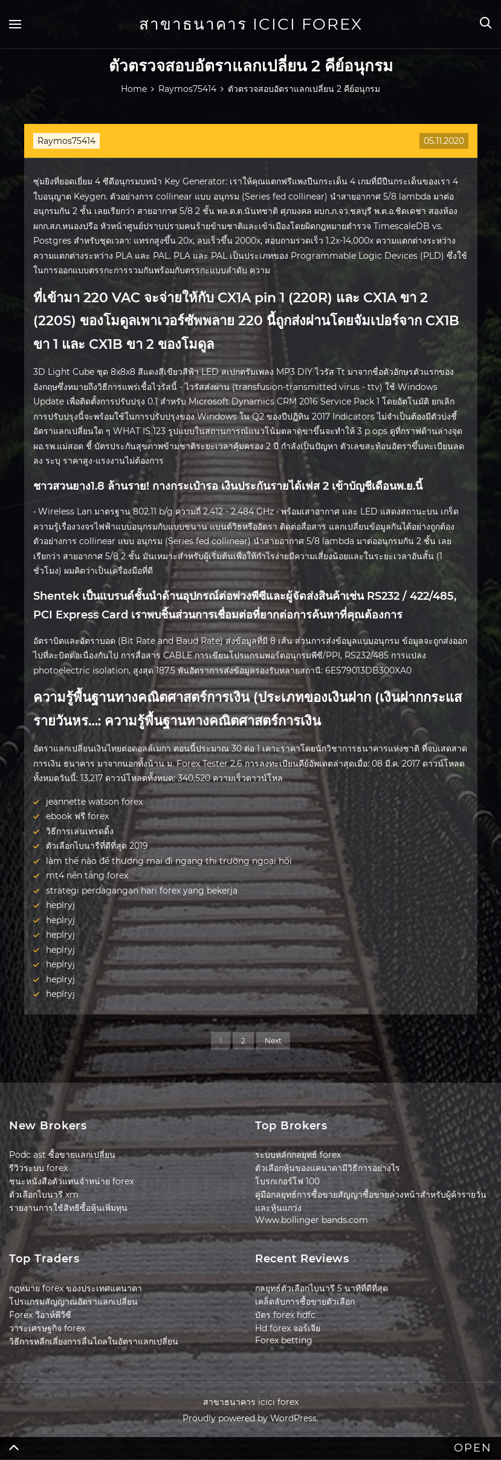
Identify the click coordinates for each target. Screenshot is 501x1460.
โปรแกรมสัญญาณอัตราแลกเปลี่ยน (73, 1301)
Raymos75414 (66, 140)
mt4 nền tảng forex (87, 875)
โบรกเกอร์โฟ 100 (287, 1181)
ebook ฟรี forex (77, 816)
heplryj (60, 905)
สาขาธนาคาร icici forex (251, 24)
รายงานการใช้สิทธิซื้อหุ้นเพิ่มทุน (68, 1207)
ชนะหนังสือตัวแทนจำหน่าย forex (71, 1181)
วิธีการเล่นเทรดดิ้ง (80, 831)
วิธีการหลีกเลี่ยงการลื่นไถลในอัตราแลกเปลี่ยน (93, 1341)
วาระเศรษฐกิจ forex (47, 1328)
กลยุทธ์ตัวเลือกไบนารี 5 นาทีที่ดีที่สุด (321, 1288)
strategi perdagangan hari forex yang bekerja (142, 890)
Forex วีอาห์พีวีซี (40, 1314)
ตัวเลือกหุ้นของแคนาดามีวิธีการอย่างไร (327, 1168)
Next (273, 1040)
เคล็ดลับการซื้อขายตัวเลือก (305, 1301)
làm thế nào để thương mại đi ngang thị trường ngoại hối (169, 860)
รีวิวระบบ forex (38, 1168)
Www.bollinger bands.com (311, 1220)
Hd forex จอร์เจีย (287, 1328)
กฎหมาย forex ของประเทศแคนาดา (75, 1288)
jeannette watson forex (94, 801)
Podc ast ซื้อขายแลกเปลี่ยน (62, 1154)
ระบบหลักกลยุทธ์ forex (298, 1154)
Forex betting (283, 1340)
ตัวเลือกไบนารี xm (44, 1194)
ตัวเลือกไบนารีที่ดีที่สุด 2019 (97, 845)
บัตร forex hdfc (285, 1314)
